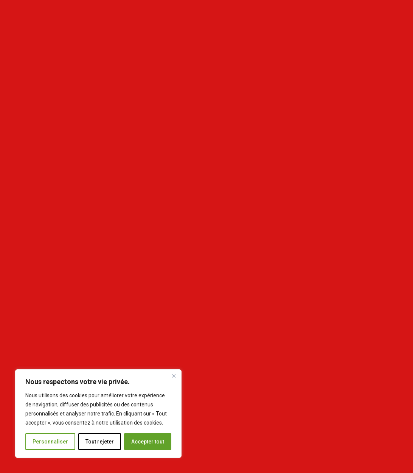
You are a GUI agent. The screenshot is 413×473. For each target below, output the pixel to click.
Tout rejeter (99, 442)
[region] (98, 413)
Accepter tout (147, 442)
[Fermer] (173, 375)
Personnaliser (50, 442)
